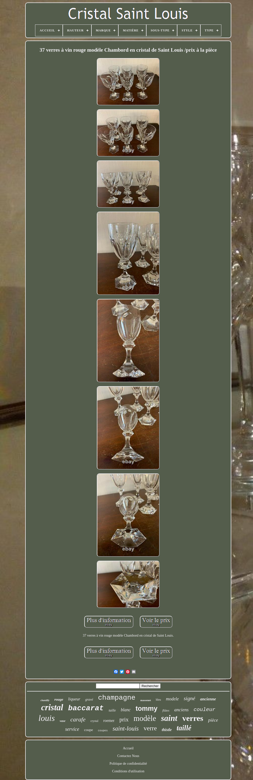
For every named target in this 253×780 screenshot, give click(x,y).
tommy (147, 708)
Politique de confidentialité (128, 763)
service (72, 729)
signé (189, 698)
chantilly (45, 700)
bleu (158, 699)
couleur (204, 710)
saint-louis (126, 728)
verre (150, 728)
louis (47, 718)
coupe (88, 730)
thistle (167, 730)
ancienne (208, 699)
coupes (103, 730)
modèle (144, 718)
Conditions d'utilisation (128, 771)
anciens (181, 709)
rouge (58, 699)
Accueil (128, 748)
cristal (52, 707)
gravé (89, 699)
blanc (126, 709)
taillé (184, 728)
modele (172, 698)
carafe (77, 719)
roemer (108, 720)
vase (62, 721)
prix (123, 719)
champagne (116, 698)
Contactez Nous (128, 756)
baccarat (86, 708)
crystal (94, 721)
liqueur (74, 699)
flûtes (165, 710)
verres (192, 718)
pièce (213, 720)
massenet (145, 700)
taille (112, 710)
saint (169, 718)
